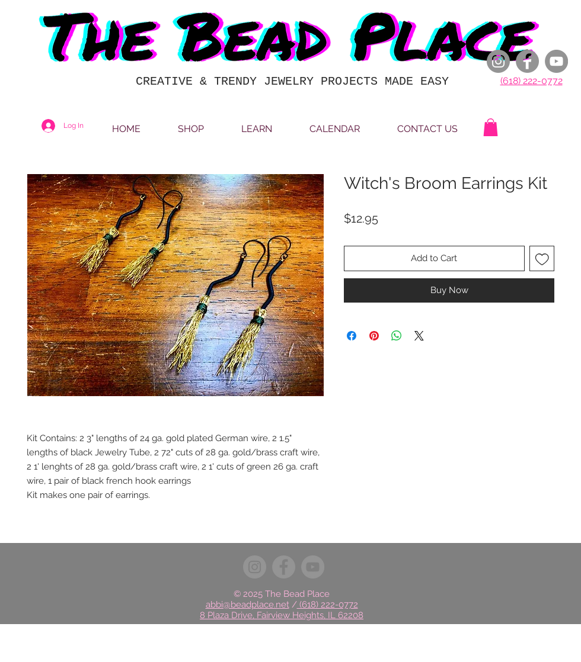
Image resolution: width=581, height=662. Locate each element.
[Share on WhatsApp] (397, 336)
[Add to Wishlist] (542, 258)
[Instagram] (498, 61)
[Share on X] (419, 336)
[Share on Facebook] (351, 336)
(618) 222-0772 (531, 80)
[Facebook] (527, 61)
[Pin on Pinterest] (374, 336)
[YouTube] (556, 61)
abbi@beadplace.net (247, 604)
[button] (490, 127)
